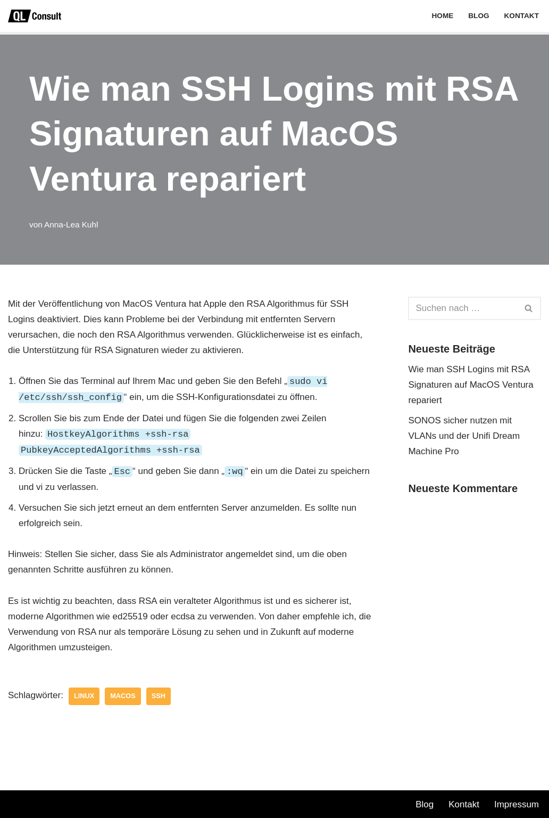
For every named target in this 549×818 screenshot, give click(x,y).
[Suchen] (462, 308)
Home (442, 16)
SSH (158, 696)
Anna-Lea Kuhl (71, 224)
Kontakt (521, 16)
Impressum (516, 804)
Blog (478, 16)
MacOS (122, 696)
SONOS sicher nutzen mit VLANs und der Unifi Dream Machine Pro (464, 435)
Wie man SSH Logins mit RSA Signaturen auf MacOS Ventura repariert (470, 384)
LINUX (84, 696)
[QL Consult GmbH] (34, 16)
